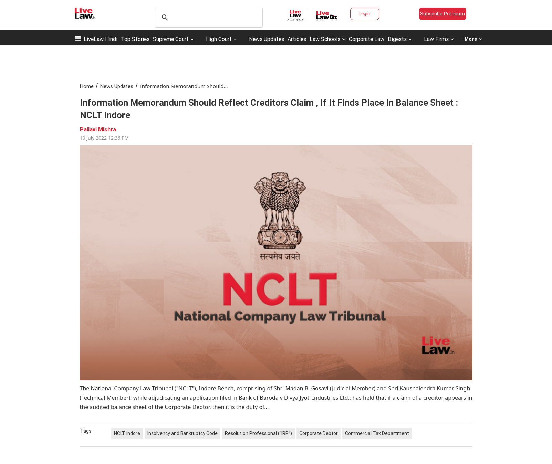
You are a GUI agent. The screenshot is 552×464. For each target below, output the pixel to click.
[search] (208, 17)
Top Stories (135, 38)
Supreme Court (171, 38)
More (473, 39)
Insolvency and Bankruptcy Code (182, 433)
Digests (397, 38)
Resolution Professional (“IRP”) (258, 433)
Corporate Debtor (318, 433)
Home (87, 86)
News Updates (266, 38)
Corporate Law (366, 38)
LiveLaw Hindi (100, 38)
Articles (297, 38)
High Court (219, 38)
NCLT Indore (127, 433)
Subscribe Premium (442, 14)
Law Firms (439, 38)
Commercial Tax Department (377, 433)
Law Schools (327, 38)
